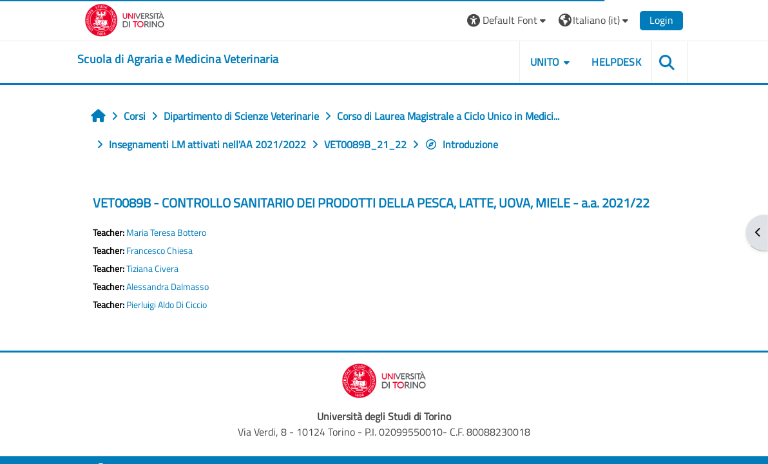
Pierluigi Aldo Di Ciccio (166, 305)
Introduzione (461, 144)
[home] (177, 59)
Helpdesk (616, 62)
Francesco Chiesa (159, 251)
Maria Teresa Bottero (166, 233)
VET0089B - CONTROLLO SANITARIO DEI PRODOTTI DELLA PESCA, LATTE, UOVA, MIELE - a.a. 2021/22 (371, 203)
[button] (508, 20)
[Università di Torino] (124, 18)
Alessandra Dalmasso (167, 287)
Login (661, 20)
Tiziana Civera (152, 269)
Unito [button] (545, 62)
